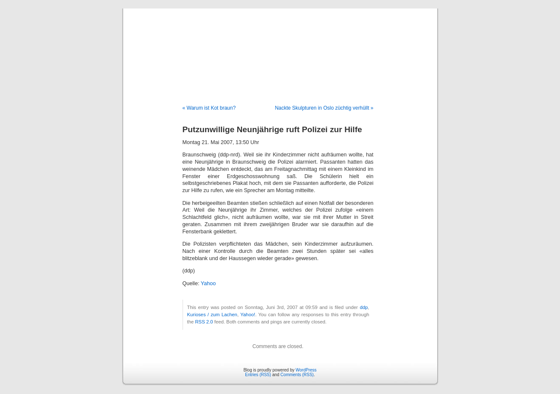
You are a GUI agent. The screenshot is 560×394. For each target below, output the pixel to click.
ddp (364, 307)
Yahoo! (247, 314)
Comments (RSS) (297, 374)
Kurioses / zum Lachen (212, 314)
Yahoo (208, 283)
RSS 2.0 (204, 321)
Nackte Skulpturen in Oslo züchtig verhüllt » (324, 108)
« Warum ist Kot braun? (209, 108)
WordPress (305, 370)
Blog (280, 47)
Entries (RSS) (258, 374)
